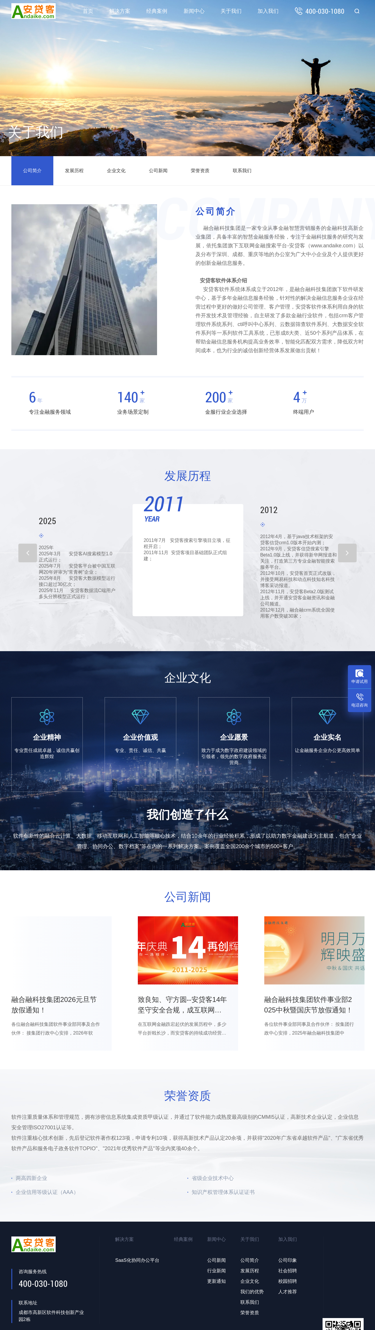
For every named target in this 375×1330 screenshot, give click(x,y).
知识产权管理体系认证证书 (223, 1192)
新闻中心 (194, 11)
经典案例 (156, 11)
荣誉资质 (200, 170)
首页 (88, 11)
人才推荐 (287, 1291)
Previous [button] (27, 552)
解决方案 (119, 11)
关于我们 (231, 11)
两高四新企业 (31, 1178)
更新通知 (216, 1281)
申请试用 (359, 681)
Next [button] (347, 552)
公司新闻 (158, 170)
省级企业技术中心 (213, 1178)
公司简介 (32, 170)
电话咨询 (359, 705)
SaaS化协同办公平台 (137, 1260)
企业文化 (116, 170)
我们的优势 (252, 1291)
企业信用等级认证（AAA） (47, 1192)
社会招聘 (287, 1270)
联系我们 (242, 170)
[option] (188, 555)
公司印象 (287, 1260)
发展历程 (74, 170)
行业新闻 (216, 1270)
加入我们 (268, 11)
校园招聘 (287, 1281)
